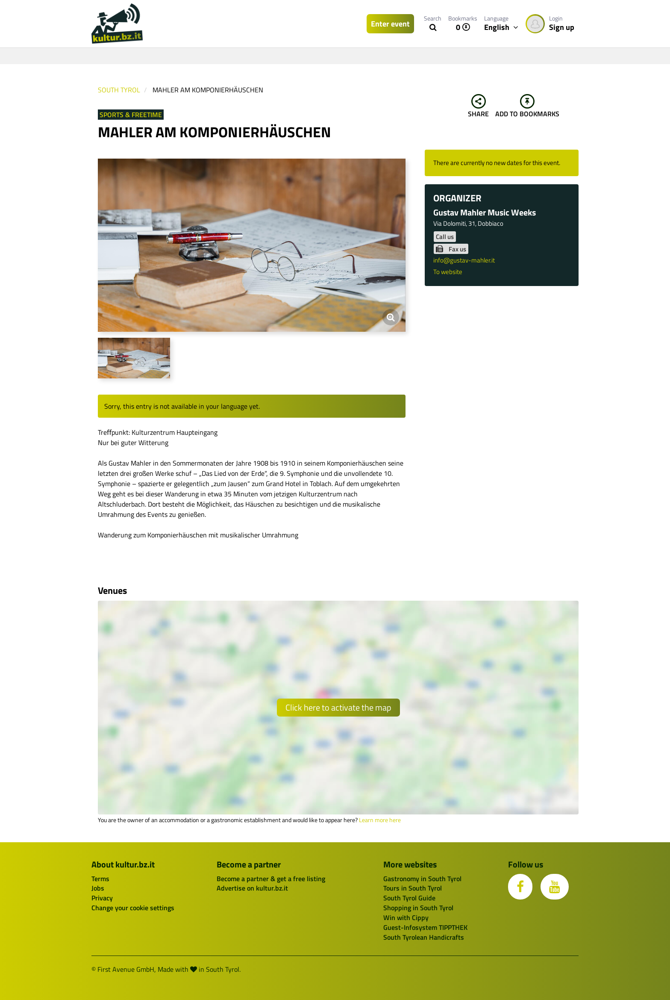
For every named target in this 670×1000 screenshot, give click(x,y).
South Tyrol (119, 90)
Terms (100, 878)
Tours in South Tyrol (412, 888)
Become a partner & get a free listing (271, 878)
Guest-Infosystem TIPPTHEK (425, 927)
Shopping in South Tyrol (418, 908)
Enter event (390, 23)
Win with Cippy (406, 917)
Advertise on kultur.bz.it (252, 888)
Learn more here (380, 820)
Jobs (97, 888)
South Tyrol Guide (409, 898)
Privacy (102, 898)
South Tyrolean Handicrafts (423, 937)
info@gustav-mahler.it (464, 260)
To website (447, 272)
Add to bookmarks (527, 106)
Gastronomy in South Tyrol (422, 878)
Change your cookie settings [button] (132, 908)
